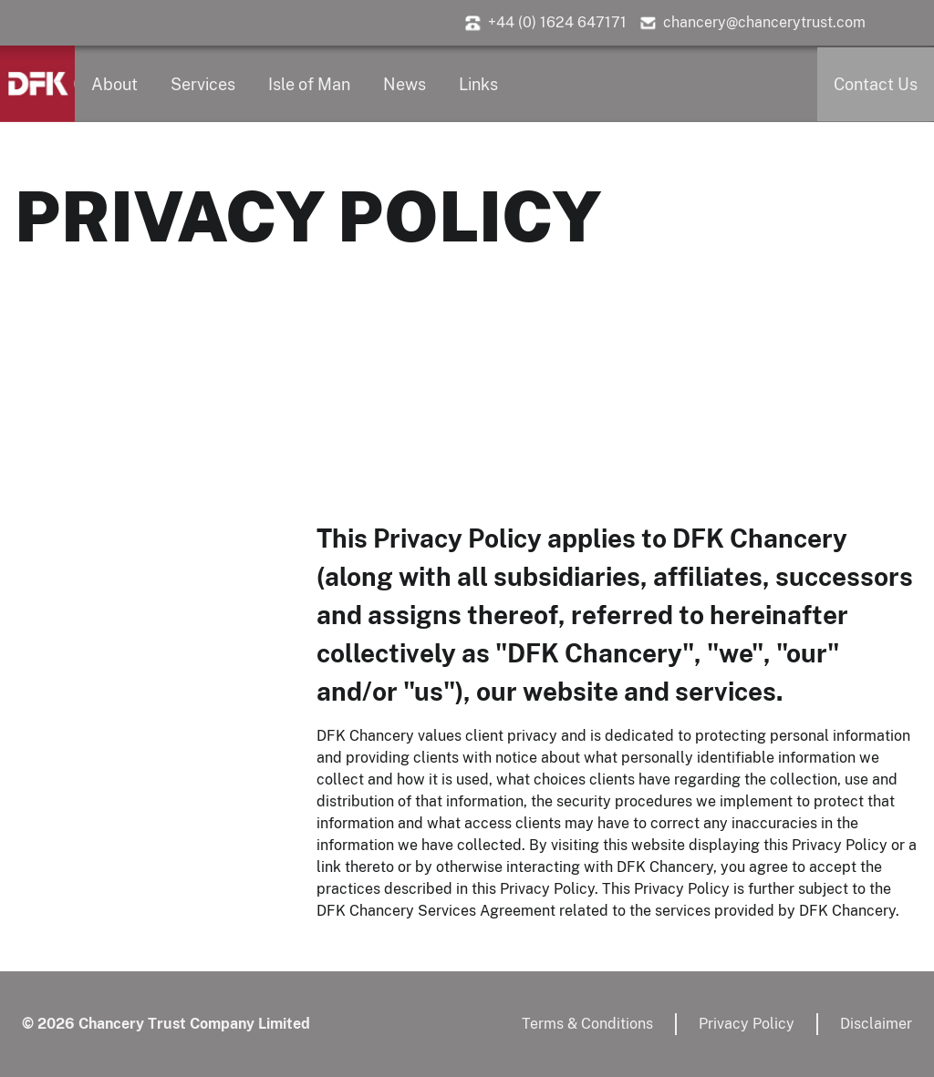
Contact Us (876, 84)
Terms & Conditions (587, 1023)
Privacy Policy (746, 1023)
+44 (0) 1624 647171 (557, 22)
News (404, 84)
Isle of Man (309, 84)
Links (478, 84)
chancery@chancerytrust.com (764, 22)
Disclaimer (876, 1023)
